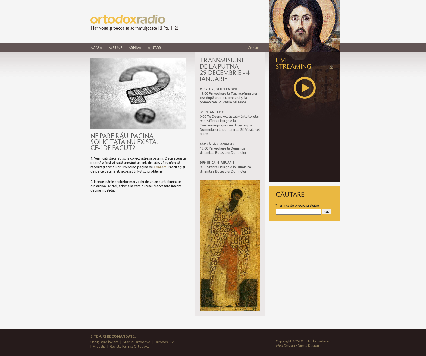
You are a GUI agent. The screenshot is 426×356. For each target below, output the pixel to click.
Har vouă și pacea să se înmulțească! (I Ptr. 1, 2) (134, 28)
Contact (254, 47)
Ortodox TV (164, 342)
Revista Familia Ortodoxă (130, 346)
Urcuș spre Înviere (104, 342)
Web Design (285, 345)
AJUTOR (154, 47)
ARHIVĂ (135, 47)
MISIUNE (115, 47)
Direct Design (308, 345)
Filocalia (99, 346)
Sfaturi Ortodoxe (136, 342)
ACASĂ (96, 47)
